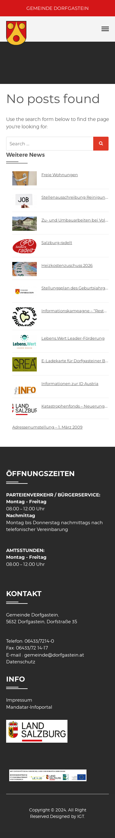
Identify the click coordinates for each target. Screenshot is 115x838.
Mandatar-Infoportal (29, 707)
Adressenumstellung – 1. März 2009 (47, 427)
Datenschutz (20, 662)
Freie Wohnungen (59, 174)
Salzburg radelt (56, 242)
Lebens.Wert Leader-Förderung (73, 338)
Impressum (19, 700)
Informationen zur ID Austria (69, 383)
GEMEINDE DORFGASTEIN (57, 8)
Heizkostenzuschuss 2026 (67, 265)
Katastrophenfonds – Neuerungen (75, 406)
